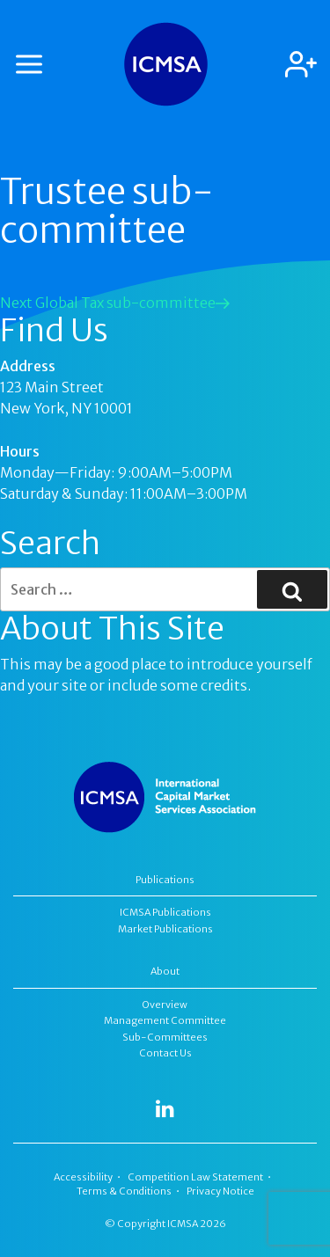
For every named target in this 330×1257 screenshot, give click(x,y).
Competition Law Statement (195, 1177)
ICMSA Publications (165, 912)
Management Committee (165, 1020)
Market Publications (165, 929)
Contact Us (165, 1053)
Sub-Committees (165, 1037)
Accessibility (83, 1177)
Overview (165, 1004)
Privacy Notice (220, 1191)
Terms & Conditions (124, 1191)
